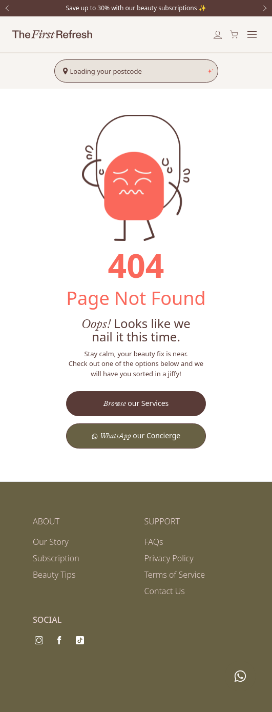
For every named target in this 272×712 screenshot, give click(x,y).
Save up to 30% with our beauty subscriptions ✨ (136, 8)
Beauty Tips (54, 574)
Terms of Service (174, 574)
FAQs (153, 541)
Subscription (56, 558)
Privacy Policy (169, 558)
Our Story (51, 541)
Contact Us (164, 591)
